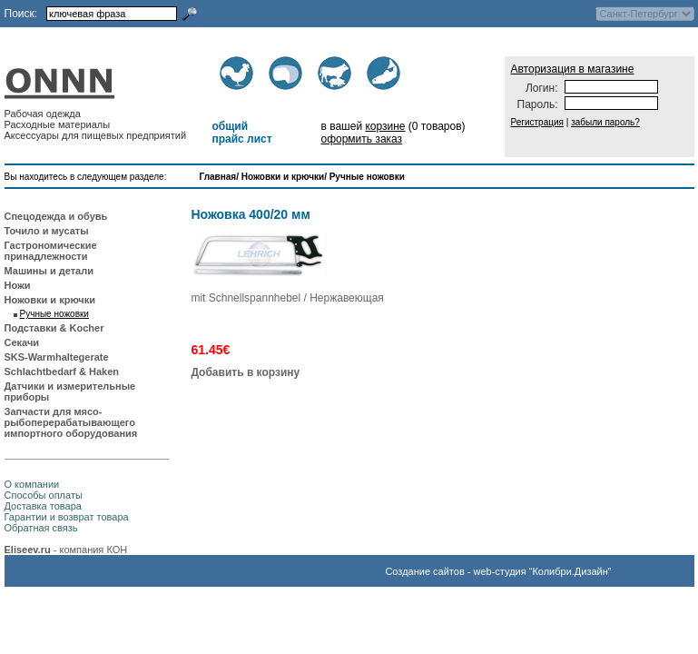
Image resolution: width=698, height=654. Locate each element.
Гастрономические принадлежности (51, 251)
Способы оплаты (44, 495)
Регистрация (537, 122)
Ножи (18, 285)
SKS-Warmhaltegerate (57, 357)
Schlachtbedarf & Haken (62, 371)
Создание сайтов (424, 571)
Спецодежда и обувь (56, 216)
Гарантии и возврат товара (67, 516)
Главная (218, 177)
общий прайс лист (241, 132)
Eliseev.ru (28, 549)
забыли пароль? (605, 122)
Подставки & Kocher (54, 327)
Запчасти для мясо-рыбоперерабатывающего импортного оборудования (71, 422)
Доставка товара (43, 505)
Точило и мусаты (47, 230)
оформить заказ (361, 139)
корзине (385, 126)
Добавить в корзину (245, 372)
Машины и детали (49, 270)
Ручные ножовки (367, 177)
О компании (32, 484)
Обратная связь (41, 527)
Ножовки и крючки (282, 177)
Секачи (22, 342)
